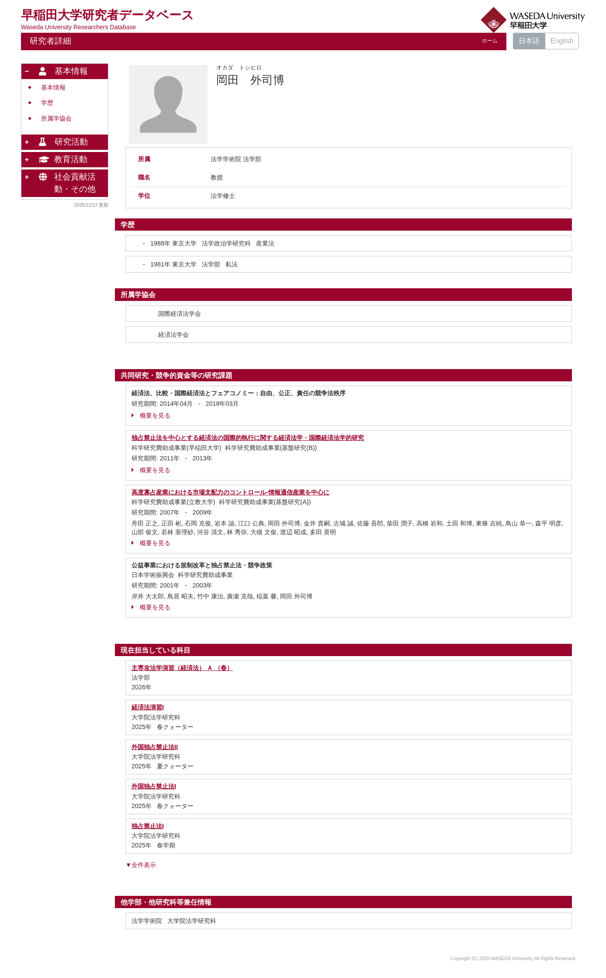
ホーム (490, 41)
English (562, 41)
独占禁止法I (148, 825)
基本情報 (53, 87)
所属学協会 (56, 118)
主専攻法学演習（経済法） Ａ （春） (182, 667)
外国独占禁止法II (155, 746)
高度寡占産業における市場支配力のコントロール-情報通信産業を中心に (230, 492)
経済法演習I (148, 707)
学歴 (47, 103)
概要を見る (151, 415)
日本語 (529, 41)
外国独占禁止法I (154, 786)
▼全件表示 (140, 864)
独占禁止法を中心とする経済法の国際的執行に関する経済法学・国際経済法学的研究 (248, 437)
